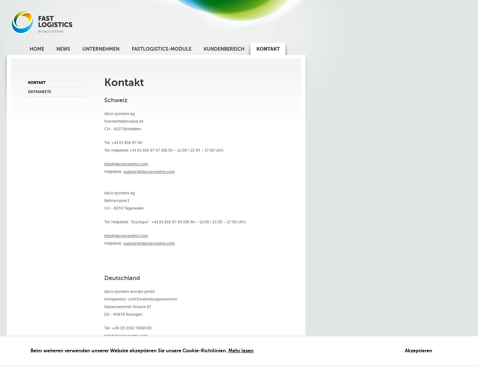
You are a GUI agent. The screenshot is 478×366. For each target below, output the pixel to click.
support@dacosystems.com (149, 171)
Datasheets (39, 92)
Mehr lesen (241, 350)
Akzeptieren (418, 350)
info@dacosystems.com (126, 164)
